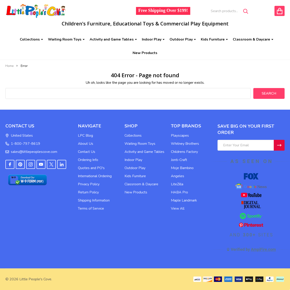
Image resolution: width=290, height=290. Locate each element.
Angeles (177, 176)
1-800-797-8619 (22, 143)
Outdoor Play (181, 39)
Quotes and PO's (91, 167)
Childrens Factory (184, 151)
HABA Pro (179, 192)
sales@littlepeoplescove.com (31, 151)
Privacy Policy (89, 184)
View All (177, 208)
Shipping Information (94, 200)
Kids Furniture (213, 39)
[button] (39, 180)
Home (9, 66)
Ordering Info (88, 159)
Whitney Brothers (185, 143)
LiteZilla (177, 184)
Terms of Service (91, 208)
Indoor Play (151, 39)
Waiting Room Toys (65, 39)
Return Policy (88, 192)
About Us (85, 143)
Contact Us (86, 151)
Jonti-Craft (179, 159)
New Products (145, 52)
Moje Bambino (182, 167)
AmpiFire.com (263, 249)
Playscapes (180, 135)
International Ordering (95, 176)
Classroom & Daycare (251, 39)
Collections (30, 39)
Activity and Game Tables (112, 39)
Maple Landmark (184, 200)
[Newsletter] (279, 145)
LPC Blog (85, 135)
